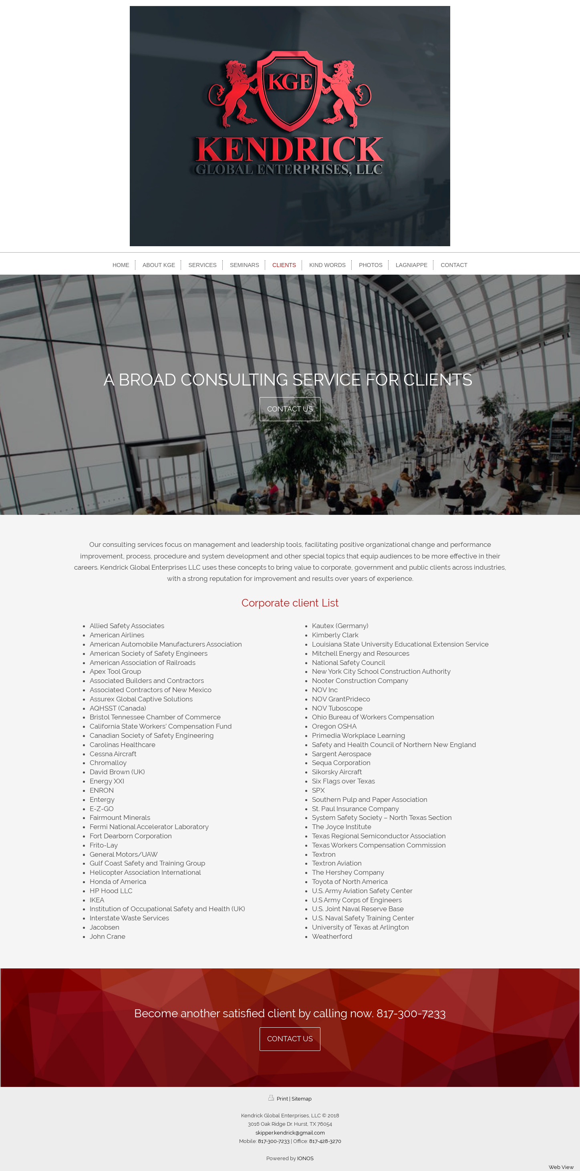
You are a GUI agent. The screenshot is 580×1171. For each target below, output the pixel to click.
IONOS (305, 1158)
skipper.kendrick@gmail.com (290, 1133)
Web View (561, 1167)
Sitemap (302, 1099)
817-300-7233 (411, 1013)
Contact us (290, 409)
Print (278, 1099)
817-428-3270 (325, 1141)
